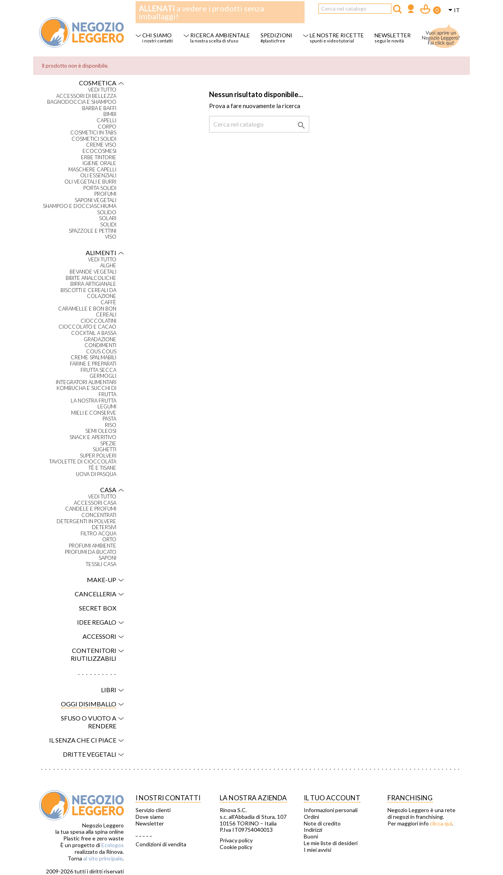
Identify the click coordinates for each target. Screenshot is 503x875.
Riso (110, 425)
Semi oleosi (100, 431)
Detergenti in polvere (86, 521)
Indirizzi (313, 830)
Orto (109, 539)
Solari (107, 218)
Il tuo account (332, 798)
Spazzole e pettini (92, 231)
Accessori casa (95, 503)
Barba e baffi (99, 108)
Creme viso (101, 145)
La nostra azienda (253, 798)
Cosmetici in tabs (93, 133)
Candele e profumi (90, 509)
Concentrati (98, 515)
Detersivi (104, 527)
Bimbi (109, 114)
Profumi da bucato (90, 552)
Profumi (105, 194)
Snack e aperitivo (93, 437)
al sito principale (103, 858)
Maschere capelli (92, 170)
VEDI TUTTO (102, 90)
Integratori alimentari (86, 382)
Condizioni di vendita (161, 844)
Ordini (311, 817)
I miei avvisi (317, 850)
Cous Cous (101, 352)
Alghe (108, 265)
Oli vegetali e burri (90, 182)
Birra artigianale (93, 284)
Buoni (311, 836)
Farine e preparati (93, 364)
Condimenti (100, 345)
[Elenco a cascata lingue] (453, 10)
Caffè (108, 302)
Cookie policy (236, 847)
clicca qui (441, 823)
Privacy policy (236, 840)
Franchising (410, 798)
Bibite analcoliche (91, 278)
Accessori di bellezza (86, 96)
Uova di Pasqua (96, 474)
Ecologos (112, 845)
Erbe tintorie (98, 157)
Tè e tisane (102, 468)
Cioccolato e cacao (87, 327)
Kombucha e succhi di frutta (86, 391)
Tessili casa (101, 564)
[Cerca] (354, 9)
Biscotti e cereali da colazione (88, 293)
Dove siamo (150, 817)
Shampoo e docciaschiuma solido (79, 209)
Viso (110, 237)
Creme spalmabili (93, 357)
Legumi (106, 407)
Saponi (107, 558)
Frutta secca (98, 370)
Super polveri (98, 456)
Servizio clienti (153, 810)
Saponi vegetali (95, 200)
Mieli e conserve (93, 413)
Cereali (106, 315)
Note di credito (322, 823)
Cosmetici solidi (94, 139)
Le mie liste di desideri (331, 843)
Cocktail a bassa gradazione (93, 336)
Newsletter (150, 823)
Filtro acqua (98, 534)
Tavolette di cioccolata (82, 462)
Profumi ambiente (92, 546)
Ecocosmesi (99, 151)
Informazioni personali (331, 810)
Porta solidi (99, 188)
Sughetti (104, 449)
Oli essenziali (98, 175)
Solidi (108, 225)
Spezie (108, 444)
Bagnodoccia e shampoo (81, 102)
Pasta (109, 419)
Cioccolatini (98, 321)
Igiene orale (99, 163)
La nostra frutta (93, 401)
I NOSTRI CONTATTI (168, 798)
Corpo (107, 127)
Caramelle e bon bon (87, 309)
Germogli (103, 376)
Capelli (106, 120)
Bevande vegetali (93, 272)
